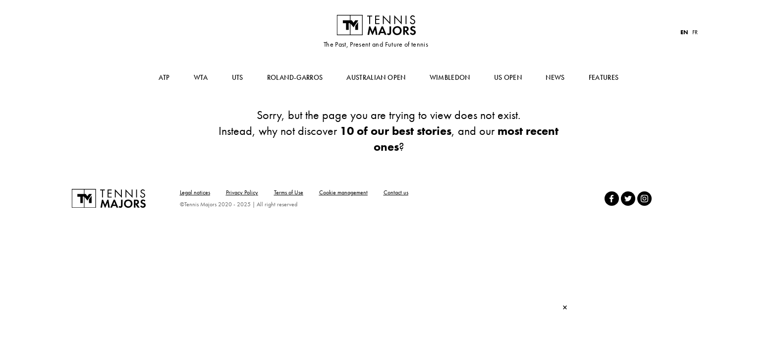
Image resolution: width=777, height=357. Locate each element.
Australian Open (375, 77)
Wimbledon (450, 77)
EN (684, 32)
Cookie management (343, 192)
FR (695, 32)
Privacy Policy (242, 192)
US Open (508, 77)
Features (604, 77)
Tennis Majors (376, 25)
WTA (201, 77)
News (555, 77)
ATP (164, 77)
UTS (237, 77)
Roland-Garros (295, 77)
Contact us (396, 192)
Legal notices (195, 192)
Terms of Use (288, 192)
